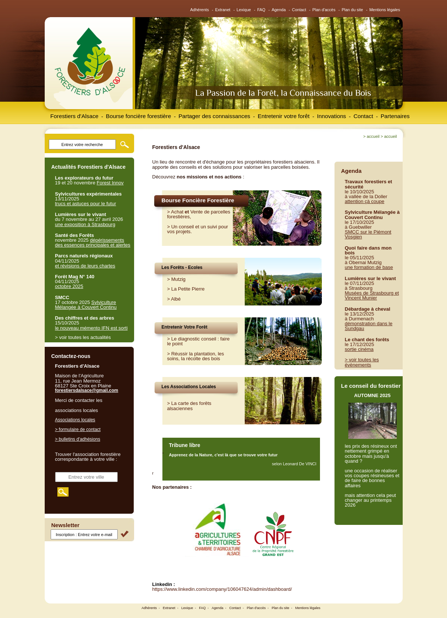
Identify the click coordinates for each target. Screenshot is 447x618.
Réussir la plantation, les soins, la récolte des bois (195, 356)
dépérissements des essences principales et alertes (92, 242)
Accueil (373, 136)
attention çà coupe (364, 201)
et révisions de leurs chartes (85, 266)
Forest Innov (110, 183)
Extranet (222, 9)
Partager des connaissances (214, 116)
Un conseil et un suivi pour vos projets (197, 229)
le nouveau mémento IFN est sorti (91, 328)
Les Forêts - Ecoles (182, 267)
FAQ (261, 9)
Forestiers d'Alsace (74, 116)
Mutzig (178, 279)
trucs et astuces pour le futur (85, 203)
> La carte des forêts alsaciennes (189, 405)
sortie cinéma (359, 349)
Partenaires (395, 116)
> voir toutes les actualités (83, 337)
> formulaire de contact (78, 429)
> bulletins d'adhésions (77, 439)
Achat (177, 212)
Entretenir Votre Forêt (184, 327)
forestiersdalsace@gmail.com (86, 390)
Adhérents (199, 9)
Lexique (244, 9)
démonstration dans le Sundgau (369, 326)
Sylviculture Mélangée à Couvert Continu (86, 305)
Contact (299, 9)
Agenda (279, 9)
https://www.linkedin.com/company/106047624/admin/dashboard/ (222, 589)
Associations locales (75, 419)
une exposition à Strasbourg (85, 224)
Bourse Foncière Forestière (198, 200)
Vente (196, 212)
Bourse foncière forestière (138, 116)
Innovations (331, 116)
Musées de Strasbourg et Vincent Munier (372, 295)
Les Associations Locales (189, 386)
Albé (176, 299)
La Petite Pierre (188, 289)
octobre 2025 (69, 286)
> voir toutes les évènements (362, 362)
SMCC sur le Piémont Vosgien (368, 234)
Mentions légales (384, 9)
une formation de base (369, 267)
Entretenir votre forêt (284, 116)
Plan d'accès (323, 9)
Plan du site (352, 9)
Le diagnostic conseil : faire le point (198, 341)
